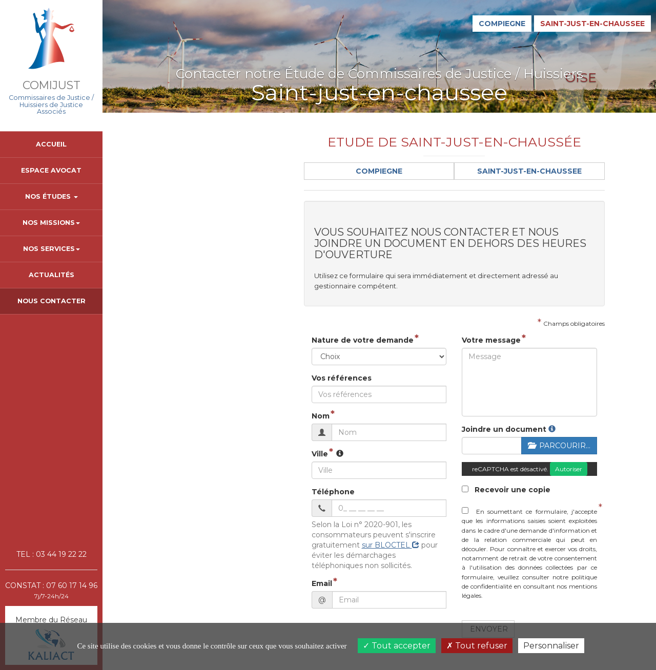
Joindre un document (429, 407)
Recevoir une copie (431, 468)
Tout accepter (396, 646)
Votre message (416, 318)
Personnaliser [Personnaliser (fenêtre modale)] (551, 646)
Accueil (51, 144)
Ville (182, 432)
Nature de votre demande (225, 318)
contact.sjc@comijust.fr (161, 116)
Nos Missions (51, 222)
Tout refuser (476, 646)
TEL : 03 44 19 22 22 (51, 554)
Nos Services (51, 249)
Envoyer (414, 579)
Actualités (51, 275)
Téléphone (195, 470)
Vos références (204, 356)
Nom (183, 394)
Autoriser (524, 447)
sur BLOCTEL (285, 513)
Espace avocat (51, 170)
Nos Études (51, 196)
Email (184, 541)
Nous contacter (51, 301)
